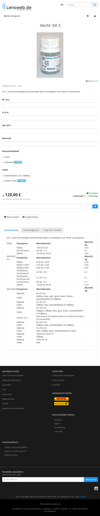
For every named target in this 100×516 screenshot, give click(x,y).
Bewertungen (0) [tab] (31, 230)
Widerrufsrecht (8, 399)
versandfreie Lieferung (21, 199)
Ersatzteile (56, 385)
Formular (14, 455)
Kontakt (5, 403)
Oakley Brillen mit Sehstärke (63, 375)
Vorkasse (58, 420)
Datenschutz (7, 394)
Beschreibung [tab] (11, 230)
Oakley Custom (58, 380)
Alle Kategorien (12, 16)
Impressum (6, 385)
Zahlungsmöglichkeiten (11, 380)
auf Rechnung (59, 427)
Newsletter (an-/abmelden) (13, 408)
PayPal (57, 424)
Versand (82, 496)
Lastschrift (58, 431)
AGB (4, 389)
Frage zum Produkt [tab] (52, 230)
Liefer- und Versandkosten (12, 375)
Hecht (92, 81)
